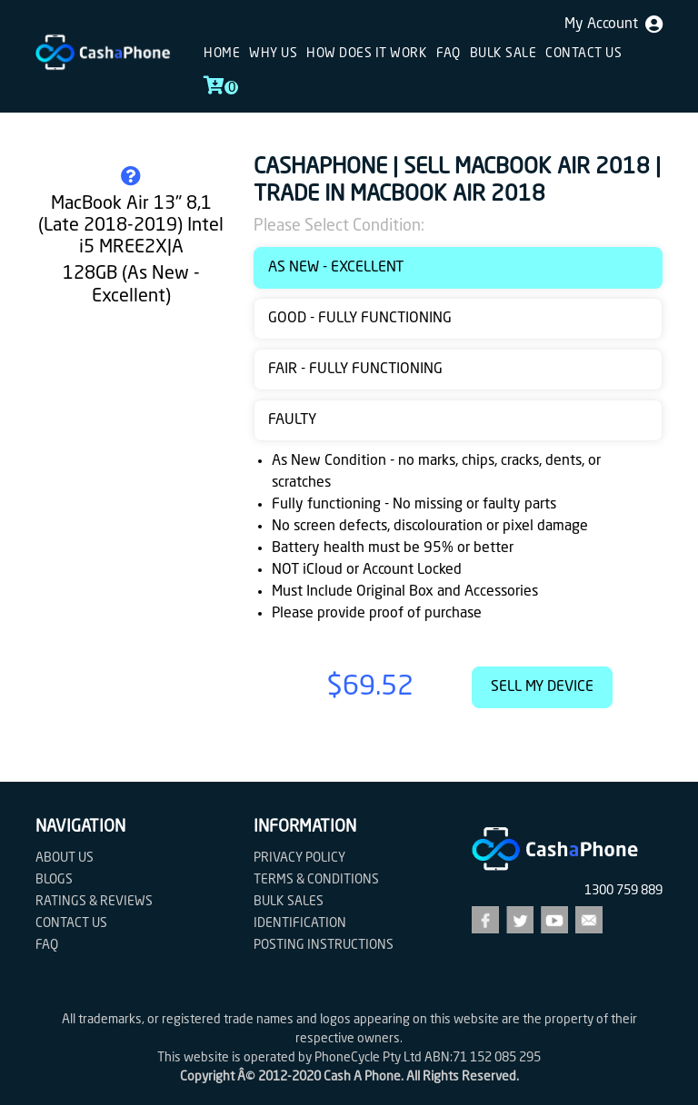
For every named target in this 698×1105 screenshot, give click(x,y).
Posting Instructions (324, 945)
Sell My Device (542, 687)
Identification (300, 923)
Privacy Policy (299, 858)
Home (222, 53)
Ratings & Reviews (94, 901)
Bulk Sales (289, 901)
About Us (64, 858)
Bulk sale (503, 53)
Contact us (583, 53)
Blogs (54, 879)
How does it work (366, 53)
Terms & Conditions (316, 879)
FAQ (448, 53)
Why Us (273, 53)
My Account (613, 24)
